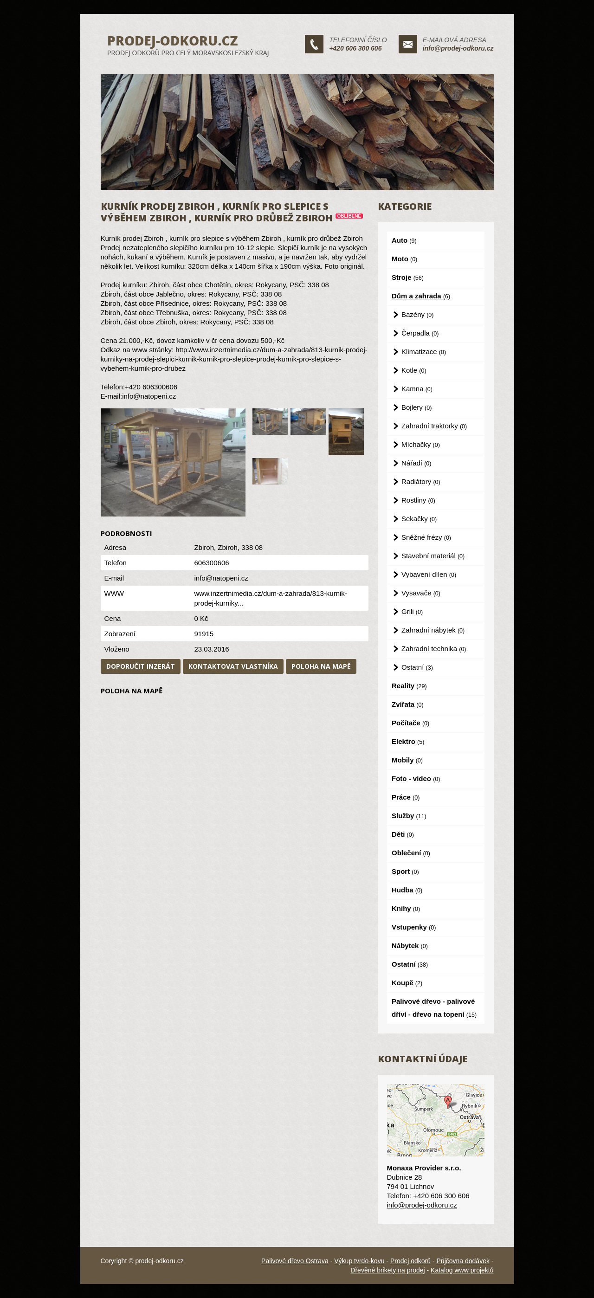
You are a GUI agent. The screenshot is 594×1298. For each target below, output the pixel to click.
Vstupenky (414, 927)
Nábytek (410, 945)
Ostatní (417, 667)
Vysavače (420, 593)
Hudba (407, 890)
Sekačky (419, 519)
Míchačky (420, 444)
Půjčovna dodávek (463, 1261)
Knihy (406, 908)
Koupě (407, 983)
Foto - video (416, 778)
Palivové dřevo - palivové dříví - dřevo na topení (434, 1007)
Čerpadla (420, 333)
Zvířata (408, 704)
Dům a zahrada (421, 296)
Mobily (407, 760)
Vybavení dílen (428, 574)
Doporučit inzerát (140, 666)
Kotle (413, 370)
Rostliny (418, 500)
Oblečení (411, 853)
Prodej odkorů (410, 1261)
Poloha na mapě (321, 666)
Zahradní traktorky (434, 426)
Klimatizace (423, 351)
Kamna (417, 389)
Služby (409, 816)
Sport (405, 871)
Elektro (408, 741)
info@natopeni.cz (221, 578)
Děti (403, 834)
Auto (404, 240)
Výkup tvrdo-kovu (359, 1261)
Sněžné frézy (426, 537)
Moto (404, 259)
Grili (412, 611)
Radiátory (420, 481)
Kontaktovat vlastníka (233, 666)
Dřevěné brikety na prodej (387, 1270)
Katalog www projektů (462, 1270)
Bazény (417, 314)
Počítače (410, 723)
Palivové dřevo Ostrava (295, 1261)
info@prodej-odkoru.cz (458, 48)
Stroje (408, 277)
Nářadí (416, 463)
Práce (406, 797)
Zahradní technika (433, 648)
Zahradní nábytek (433, 630)
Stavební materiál (433, 556)
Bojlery (416, 407)
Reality (409, 686)
